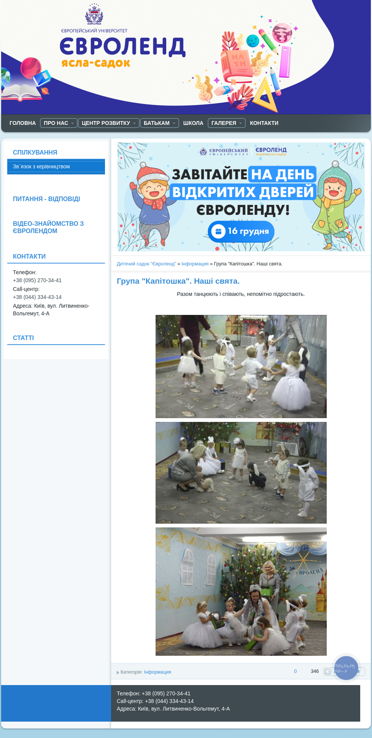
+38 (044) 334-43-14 (37, 297)
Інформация (195, 264)
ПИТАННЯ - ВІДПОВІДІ (46, 198)
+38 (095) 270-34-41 (37, 280)
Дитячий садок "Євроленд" (146, 264)
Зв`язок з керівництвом (41, 166)
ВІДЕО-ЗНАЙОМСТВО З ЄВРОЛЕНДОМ (48, 227)
